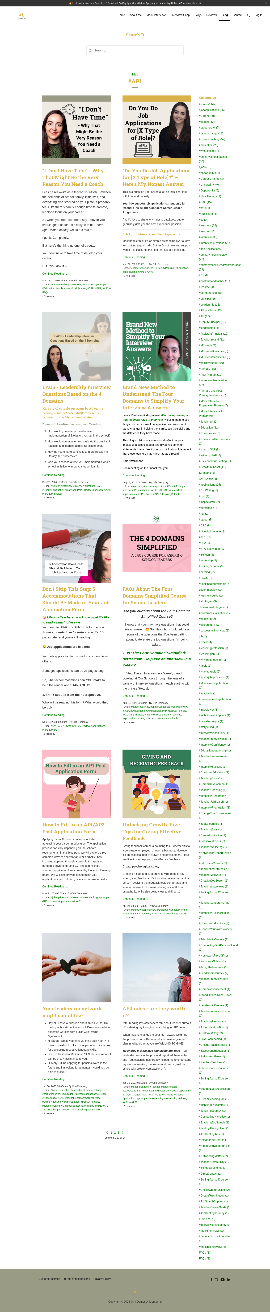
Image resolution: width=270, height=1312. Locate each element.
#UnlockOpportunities (214, 1190)
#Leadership (155, 1099)
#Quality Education (212, 531)
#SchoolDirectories (212, 1168)
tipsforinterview (210, 590)
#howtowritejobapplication (215, 702)
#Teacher (65, 1090)
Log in (258, 15)
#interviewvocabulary (214, 733)
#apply (205, 666)
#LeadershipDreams (213, 1005)
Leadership (68, 1110)
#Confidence (209, 433)
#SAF (60, 1098)
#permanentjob (210, 293)
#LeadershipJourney (213, 973)
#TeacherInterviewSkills (213, 981)
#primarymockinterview (143, 910)
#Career (55, 486)
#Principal (56, 494)
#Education (48, 288)
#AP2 (105, 288)
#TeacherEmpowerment (213, 759)
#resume (206, 287)
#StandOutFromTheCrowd (215, 998)
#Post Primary (130, 914)
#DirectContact (210, 1174)
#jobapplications (59, 897)
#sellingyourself (211, 363)
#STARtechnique (51, 1110)
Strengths (207, 473)
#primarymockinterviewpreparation (60, 1102)
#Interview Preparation (135, 490)
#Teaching (175, 715)
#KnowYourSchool (212, 961)
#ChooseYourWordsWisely (215, 931)
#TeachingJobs (210, 778)
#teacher (69, 1098)
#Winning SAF (210, 455)
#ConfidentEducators (214, 772)
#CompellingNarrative (214, 1117)
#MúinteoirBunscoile (72, 1106)
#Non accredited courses (214, 442)
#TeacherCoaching (212, 790)
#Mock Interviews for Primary (212, 414)
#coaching (207, 619)
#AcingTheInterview (213, 967)
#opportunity (184, 1091)
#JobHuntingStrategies (215, 869)
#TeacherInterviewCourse (214, 1014)
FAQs (45, 292)
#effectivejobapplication (213, 686)
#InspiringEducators (213, 1105)
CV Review (84, 726)
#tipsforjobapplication (214, 677)
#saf (151, 1095)
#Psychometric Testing (215, 461)
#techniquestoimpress (214, 715)
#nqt (204, 514)
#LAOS (182, 914)
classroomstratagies (213, 607)
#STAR (205, 642)
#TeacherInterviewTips (215, 739)
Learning (171, 914)
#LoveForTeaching (212, 1039)
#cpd (74, 288)
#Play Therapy (210, 196)
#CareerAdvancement (214, 989)
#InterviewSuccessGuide (214, 915)
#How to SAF (155, 490)
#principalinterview (212, 1247)
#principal (104, 897)
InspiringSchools (171, 494)
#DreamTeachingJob (214, 1099)
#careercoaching (60, 284)
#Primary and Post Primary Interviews (82, 490)
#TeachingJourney (212, 1111)
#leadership (169, 1099)
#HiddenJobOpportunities (214, 1148)
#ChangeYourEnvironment (215, 816)
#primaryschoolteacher (163, 707)
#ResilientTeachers (213, 1062)
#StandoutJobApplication (214, 1091)
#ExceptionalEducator (214, 1051)
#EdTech (206, 555)
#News (54, 1090)
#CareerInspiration (212, 835)
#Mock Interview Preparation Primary (213, 403)
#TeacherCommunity (214, 1162)
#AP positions (153, 711)
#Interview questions (84, 486)
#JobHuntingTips (211, 1134)
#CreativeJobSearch (213, 881)
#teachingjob (209, 654)
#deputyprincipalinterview (214, 1239)
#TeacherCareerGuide (214, 1207)
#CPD (90, 288)
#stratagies (208, 601)
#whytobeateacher (212, 660)
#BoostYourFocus (212, 841)
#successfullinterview (214, 631)
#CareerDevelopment (214, 784)
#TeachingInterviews (213, 887)
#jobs (103, 1094)
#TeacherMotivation (213, 875)
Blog (135, 75)
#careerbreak (78, 1090)
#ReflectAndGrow (212, 1056)
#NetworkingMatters (213, 1156)
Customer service (49, 1279)
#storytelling (208, 727)
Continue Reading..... (55, 274)
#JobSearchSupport (213, 1201)
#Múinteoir (207, 345)
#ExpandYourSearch (214, 1140)
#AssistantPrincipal (133, 715)
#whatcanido (162, 1091)
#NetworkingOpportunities (215, 855)
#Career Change (132, 1095)
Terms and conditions (77, 1279)
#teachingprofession (213, 648)
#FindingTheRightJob (214, 1128)
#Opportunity (49, 1098)
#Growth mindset (173, 490)
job (203, 636)
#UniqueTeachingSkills (215, 1045)
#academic (208, 693)
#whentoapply (209, 671)
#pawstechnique (211, 721)
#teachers (160, 1095)
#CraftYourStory (211, 1033)
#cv (203, 220)
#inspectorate (209, 502)
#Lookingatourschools (166, 719)
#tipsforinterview (211, 625)
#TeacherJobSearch (213, 802)
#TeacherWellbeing (213, 847)
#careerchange (95, 1090)
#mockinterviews (211, 1231)
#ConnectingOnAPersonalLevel (215, 948)
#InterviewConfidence (214, 745)
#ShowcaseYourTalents (213, 1071)
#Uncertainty (209, 185)
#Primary (89, 1106)
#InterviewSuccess (212, 767)
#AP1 (98, 288)
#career (82, 288)
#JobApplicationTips (213, 1027)
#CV (53, 726)
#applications (63, 288)
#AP (85, 284)
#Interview (75, 284)
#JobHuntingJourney (214, 1213)
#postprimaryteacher (214, 281)
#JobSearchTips (211, 824)
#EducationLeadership (215, 750)
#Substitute (208, 214)
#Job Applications (212, 249)
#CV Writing (208, 490)
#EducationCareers (213, 863)
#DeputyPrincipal (97, 284)
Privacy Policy (102, 1279)
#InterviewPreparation (214, 796)
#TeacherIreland (51, 1106)
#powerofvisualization (214, 613)
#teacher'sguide (211, 595)
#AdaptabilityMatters (213, 939)
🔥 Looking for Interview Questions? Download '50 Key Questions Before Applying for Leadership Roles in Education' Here (135, 3)
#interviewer (208, 710)
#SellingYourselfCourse (213, 895)
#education (68, 1094)
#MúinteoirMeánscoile (214, 357)
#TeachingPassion (212, 1021)
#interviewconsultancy (214, 1225)
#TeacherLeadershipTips (214, 905)
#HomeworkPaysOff (213, 955)
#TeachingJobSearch (214, 1122)
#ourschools (208, 508)
